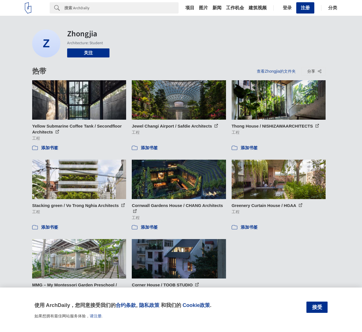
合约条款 (126, 305)
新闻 (216, 8)
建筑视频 (258, 8)
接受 (317, 307)
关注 (88, 52)
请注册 (96, 316)
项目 (189, 8)
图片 (203, 8)
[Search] (121, 8)
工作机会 (235, 8)
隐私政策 (149, 305)
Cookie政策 (196, 305)
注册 (305, 7)
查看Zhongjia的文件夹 (276, 71)
